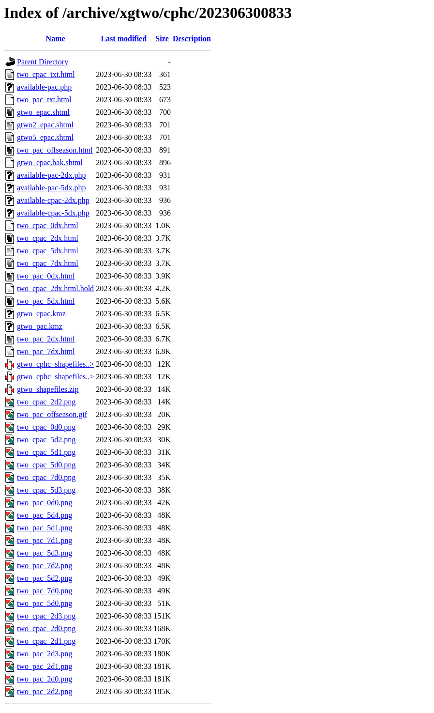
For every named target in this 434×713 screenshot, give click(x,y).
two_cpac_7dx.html (47, 263)
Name (55, 38)
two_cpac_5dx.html (47, 251)
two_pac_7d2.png (44, 565)
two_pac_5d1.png (44, 528)
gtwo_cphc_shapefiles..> (55, 364)
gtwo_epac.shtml (43, 112)
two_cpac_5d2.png (46, 439)
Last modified (124, 38)
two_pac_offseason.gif (52, 414)
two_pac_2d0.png (44, 679)
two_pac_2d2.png (44, 691)
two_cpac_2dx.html (47, 238)
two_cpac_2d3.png (46, 616)
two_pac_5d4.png (44, 515)
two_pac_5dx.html (46, 301)
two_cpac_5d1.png (46, 452)
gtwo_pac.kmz (39, 326)
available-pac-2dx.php (51, 175)
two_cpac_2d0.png (46, 628)
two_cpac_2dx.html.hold (55, 288)
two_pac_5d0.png (44, 603)
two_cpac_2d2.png (46, 402)
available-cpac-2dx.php (53, 200)
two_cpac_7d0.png (46, 477)
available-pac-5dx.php (51, 188)
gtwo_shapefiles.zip (48, 389)
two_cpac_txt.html (46, 74)
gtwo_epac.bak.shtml (50, 162)
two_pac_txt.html (44, 99)
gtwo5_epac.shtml (45, 137)
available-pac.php (44, 87)
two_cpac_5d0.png (46, 465)
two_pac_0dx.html (46, 276)
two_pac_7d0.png (44, 591)
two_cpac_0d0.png (46, 427)
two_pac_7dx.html (46, 351)
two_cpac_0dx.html (47, 225)
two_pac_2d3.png (44, 654)
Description (192, 38)
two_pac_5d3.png (44, 553)
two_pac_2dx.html (46, 339)
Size (162, 38)
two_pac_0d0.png (44, 502)
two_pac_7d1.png (44, 540)
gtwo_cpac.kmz (41, 314)
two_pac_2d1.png (44, 666)
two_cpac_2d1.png (46, 641)
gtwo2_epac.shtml (45, 125)
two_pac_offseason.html (55, 150)
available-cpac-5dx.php (53, 213)
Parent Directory (42, 62)
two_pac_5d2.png (44, 578)
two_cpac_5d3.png (46, 490)
